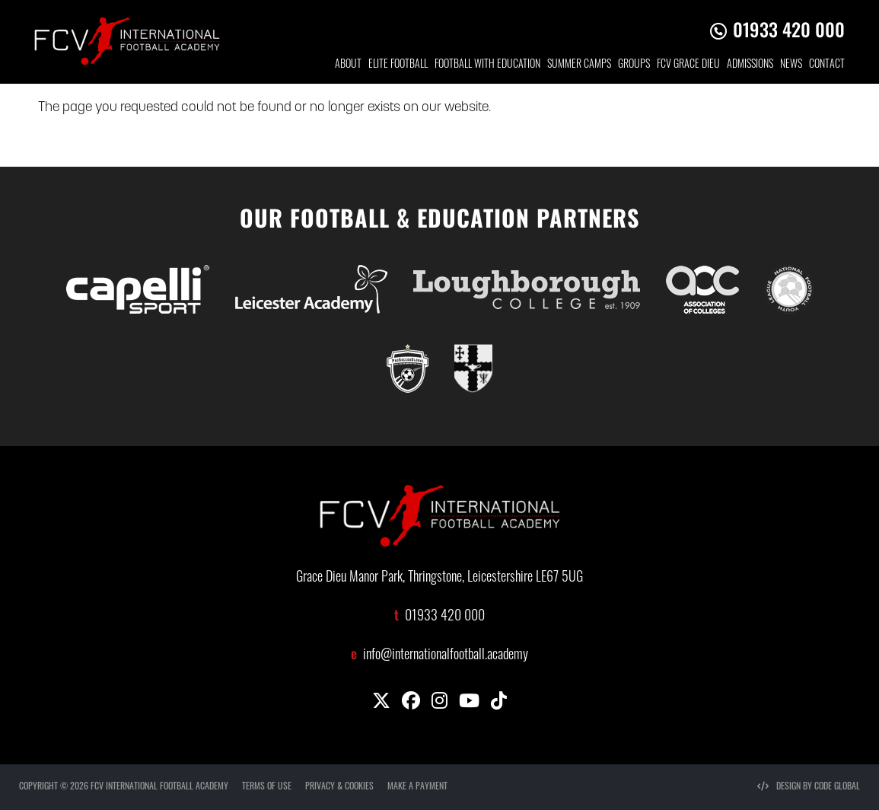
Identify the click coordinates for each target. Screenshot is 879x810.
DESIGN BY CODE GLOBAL (808, 787)
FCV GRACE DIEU (688, 65)
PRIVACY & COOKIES (339, 787)
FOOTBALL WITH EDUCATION (487, 65)
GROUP (634, 65)
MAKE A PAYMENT (417, 787)
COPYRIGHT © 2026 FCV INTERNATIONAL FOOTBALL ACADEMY (123, 787)
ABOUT (348, 65)
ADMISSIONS (750, 65)
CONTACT (827, 65)
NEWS (791, 65)
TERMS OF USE (266, 787)
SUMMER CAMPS (579, 65)
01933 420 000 (789, 29)
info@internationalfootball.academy (445, 656)
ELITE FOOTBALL (398, 65)
